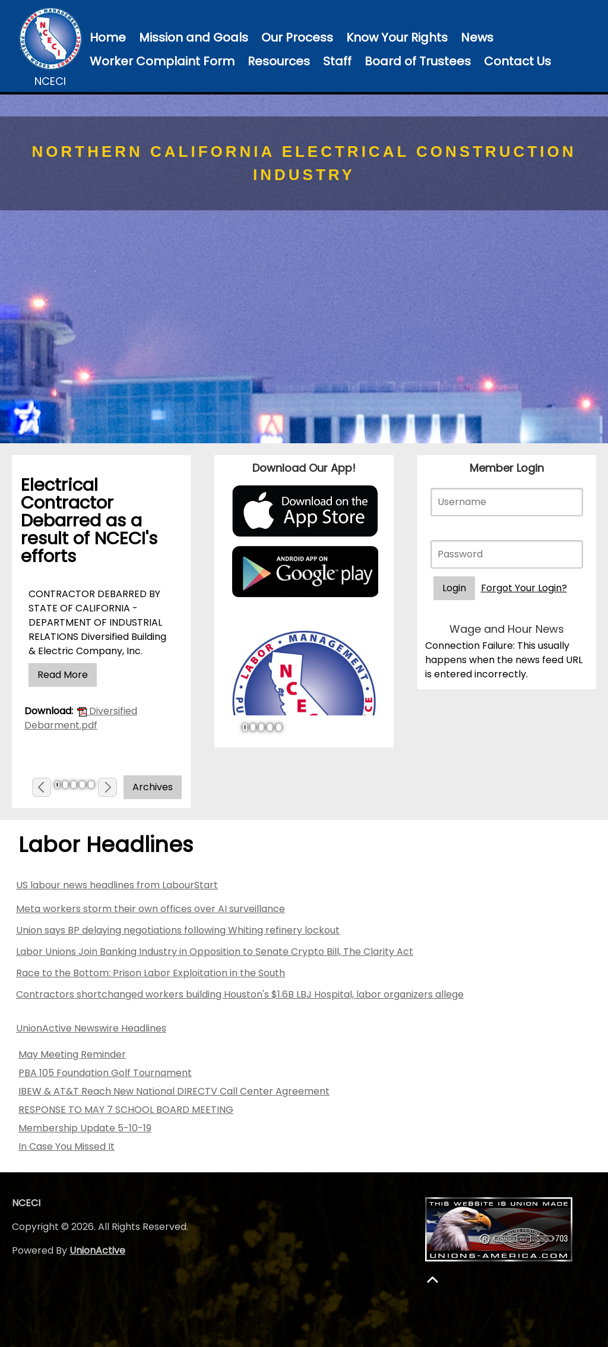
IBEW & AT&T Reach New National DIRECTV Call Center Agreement (174, 1091)
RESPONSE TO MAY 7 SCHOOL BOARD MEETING (125, 1109)
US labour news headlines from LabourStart (117, 885)
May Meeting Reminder (72, 1054)
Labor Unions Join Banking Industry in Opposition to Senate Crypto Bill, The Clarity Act (214, 951)
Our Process (297, 37)
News (477, 37)
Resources (279, 61)
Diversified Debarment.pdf (80, 718)
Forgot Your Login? (524, 588)
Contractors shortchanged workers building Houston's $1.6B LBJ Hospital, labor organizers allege (240, 994)
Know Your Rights (397, 37)
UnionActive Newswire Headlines (91, 1028)
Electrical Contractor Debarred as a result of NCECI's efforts (89, 520)
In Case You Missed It (66, 1146)
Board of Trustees (418, 61)
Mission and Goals (193, 37)
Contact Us (517, 61)
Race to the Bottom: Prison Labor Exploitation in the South (150, 973)
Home (108, 37)
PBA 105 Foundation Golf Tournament (105, 1073)
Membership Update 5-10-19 (84, 1128)
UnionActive (97, 1250)
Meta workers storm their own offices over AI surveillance (150, 909)
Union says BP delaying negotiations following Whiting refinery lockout (178, 930)
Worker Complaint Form (162, 61)
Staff (337, 61)
